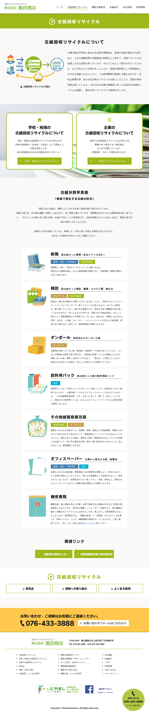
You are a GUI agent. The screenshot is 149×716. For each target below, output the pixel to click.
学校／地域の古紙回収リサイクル (33, 659)
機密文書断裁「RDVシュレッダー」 (76, 659)
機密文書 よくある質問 (71, 673)
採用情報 (140, 7)
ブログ (107, 662)
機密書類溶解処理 (68, 666)
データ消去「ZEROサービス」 (73, 662)
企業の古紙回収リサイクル (30, 662)
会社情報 (127, 7)
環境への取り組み (26, 670)
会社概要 (108, 655)
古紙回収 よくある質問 (29, 673)
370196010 (110, 692)
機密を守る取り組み (69, 670)
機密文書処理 (98, 7)
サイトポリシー (111, 673)
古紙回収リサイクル (77, 7)
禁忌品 (21, 666)
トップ (59, 7)
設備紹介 (114, 7)
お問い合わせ (110, 670)
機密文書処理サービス (83, 523)
